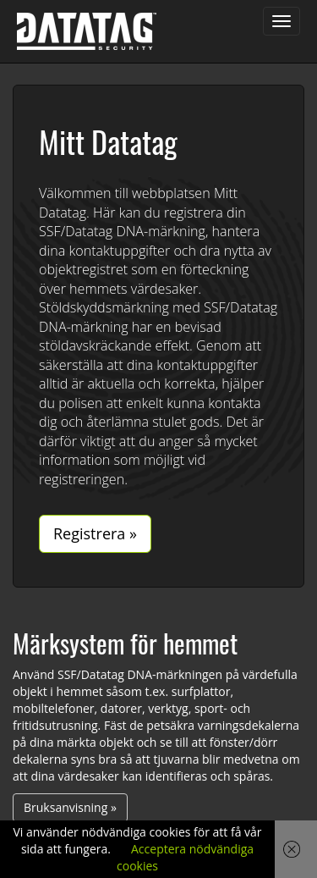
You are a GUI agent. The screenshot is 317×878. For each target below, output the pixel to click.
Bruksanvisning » (70, 807)
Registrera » (95, 533)
